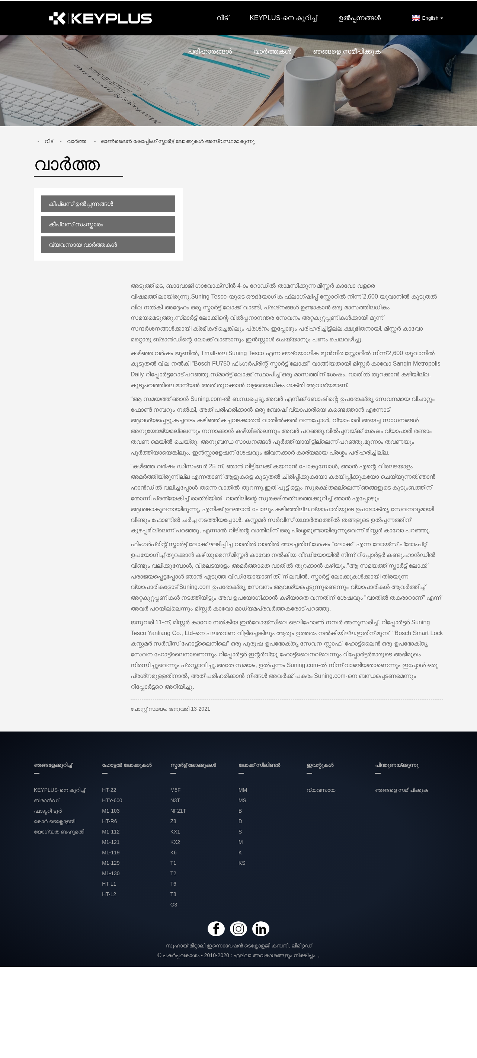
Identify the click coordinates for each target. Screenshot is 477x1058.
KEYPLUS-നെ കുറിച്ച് (283, 16)
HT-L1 (109, 883)
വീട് (222, 16)
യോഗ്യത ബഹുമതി (59, 831)
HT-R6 (109, 821)
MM (242, 790)
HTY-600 (112, 800)
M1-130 (110, 873)
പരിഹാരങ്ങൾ (210, 50)
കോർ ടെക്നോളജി (54, 821)
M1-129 (110, 863)
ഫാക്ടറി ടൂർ (48, 810)
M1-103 (110, 810)
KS (242, 863)
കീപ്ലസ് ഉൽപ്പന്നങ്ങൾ (81, 203)
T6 (173, 883)
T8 (173, 894)
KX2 (175, 842)
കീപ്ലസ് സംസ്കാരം (76, 223)
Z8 (173, 821)
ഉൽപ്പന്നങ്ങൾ (359, 16)
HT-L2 (109, 894)
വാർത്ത (76, 140)
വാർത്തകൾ (272, 50)
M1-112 (110, 831)
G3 (173, 904)
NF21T (178, 810)
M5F (175, 790)
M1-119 (110, 852)
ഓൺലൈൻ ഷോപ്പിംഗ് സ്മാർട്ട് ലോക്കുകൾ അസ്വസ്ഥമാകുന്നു (177, 140)
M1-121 (110, 842)
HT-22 (109, 790)
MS (242, 800)
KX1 (175, 831)
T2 (173, 873)
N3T (175, 800)
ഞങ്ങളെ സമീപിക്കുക (347, 50)
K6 (173, 852)
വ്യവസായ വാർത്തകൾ (83, 243)
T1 (173, 863)
